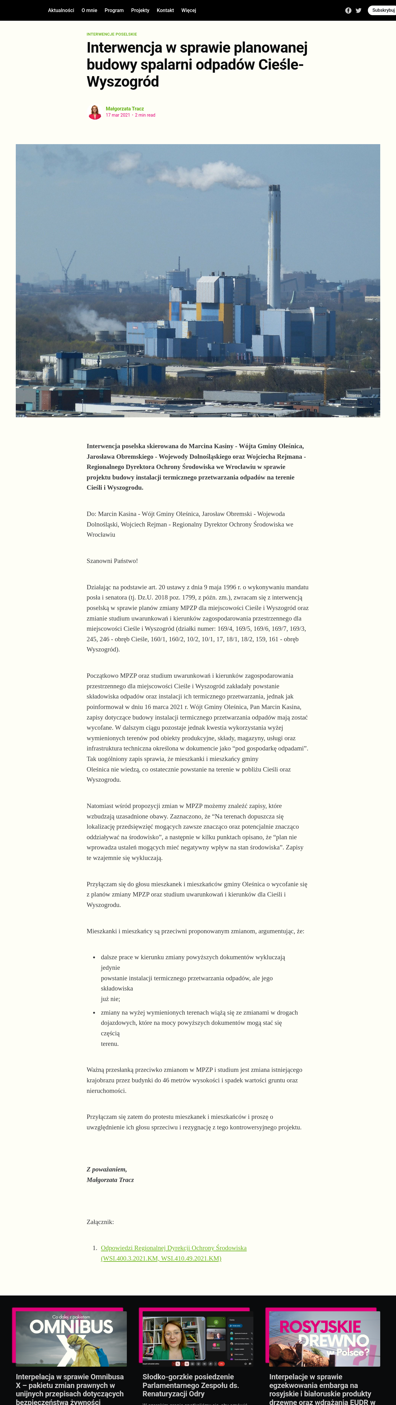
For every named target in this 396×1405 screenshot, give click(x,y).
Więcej (188, 10)
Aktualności (61, 10)
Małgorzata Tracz (125, 109)
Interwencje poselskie (112, 34)
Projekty (140, 10)
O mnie (89, 10)
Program (114, 10)
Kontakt (165, 10)
